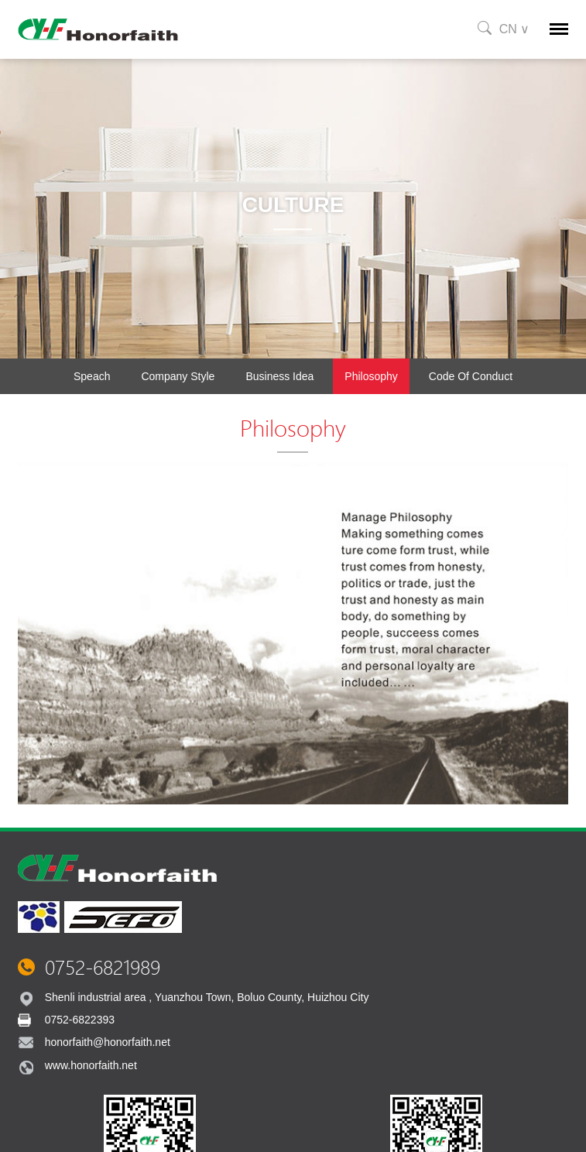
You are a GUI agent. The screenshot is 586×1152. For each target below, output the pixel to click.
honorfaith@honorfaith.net (107, 1042)
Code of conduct (470, 376)
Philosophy (371, 376)
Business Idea (279, 376)
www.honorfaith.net (91, 1065)
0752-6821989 (102, 967)
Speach (92, 376)
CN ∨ (514, 29)
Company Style (177, 376)
